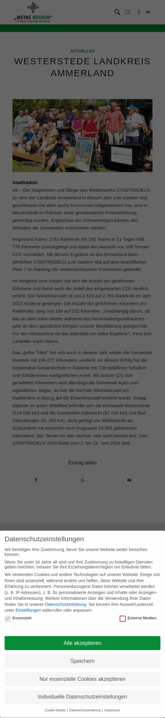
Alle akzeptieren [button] (83, 640)
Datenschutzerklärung (65, 601)
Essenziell (18, 615)
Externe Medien (138, 615)
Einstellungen (28, 607)
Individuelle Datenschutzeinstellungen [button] (82, 694)
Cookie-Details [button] (55, 707)
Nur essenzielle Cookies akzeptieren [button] (82, 676)
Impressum (112, 707)
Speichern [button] (83, 658)
